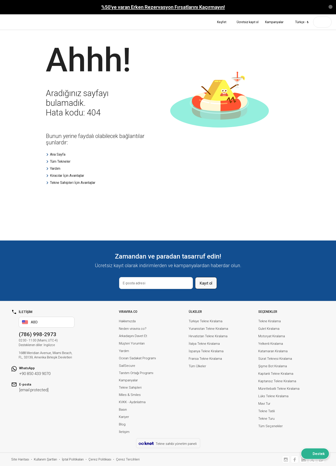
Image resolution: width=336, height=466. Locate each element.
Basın (123, 410)
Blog (122, 424)
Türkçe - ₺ (299, 22)
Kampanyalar (274, 22)
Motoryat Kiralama (271, 336)
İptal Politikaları (73, 459)
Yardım (124, 351)
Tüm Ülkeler (197, 366)
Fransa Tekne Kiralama (205, 359)
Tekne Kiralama (269, 321)
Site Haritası (20, 459)
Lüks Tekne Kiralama (273, 396)
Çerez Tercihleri (128, 459)
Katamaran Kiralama (273, 351)
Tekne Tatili (266, 411)
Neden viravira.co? (132, 329)
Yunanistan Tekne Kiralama (208, 329)
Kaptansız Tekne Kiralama (277, 381)
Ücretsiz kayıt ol (247, 22)
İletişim (124, 432)
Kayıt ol (206, 283)
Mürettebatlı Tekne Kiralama (278, 389)
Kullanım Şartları (45, 459)
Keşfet (223, 22)
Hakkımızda (127, 321)
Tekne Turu (266, 419)
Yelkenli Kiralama (270, 344)
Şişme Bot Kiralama (272, 366)
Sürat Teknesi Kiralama (275, 359)
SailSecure (127, 366)
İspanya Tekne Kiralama (206, 351)
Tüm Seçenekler (270, 426)
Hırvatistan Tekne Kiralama (208, 336)
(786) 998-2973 (37, 334)
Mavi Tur (264, 404)
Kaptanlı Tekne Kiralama (275, 374)
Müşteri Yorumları (132, 343)
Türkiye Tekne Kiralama (205, 321)
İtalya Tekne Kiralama (204, 344)
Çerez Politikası (100, 459)
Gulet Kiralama (268, 329)
